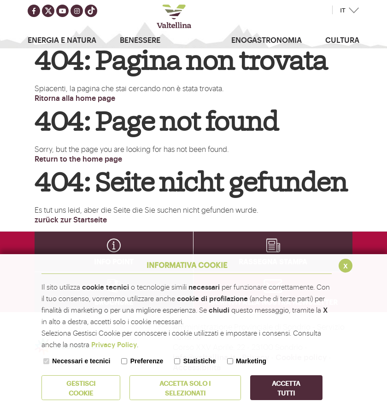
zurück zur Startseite (71, 219)
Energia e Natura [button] (62, 39)
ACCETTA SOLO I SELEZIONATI (185, 387)
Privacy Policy (114, 344)
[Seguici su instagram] (76, 11)
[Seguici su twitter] (48, 11)
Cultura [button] (342, 39)
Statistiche (199, 361)
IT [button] (343, 10)
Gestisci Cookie (80, 387)
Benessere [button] (140, 39)
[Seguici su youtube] (62, 11)
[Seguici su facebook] (34, 11)
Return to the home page (78, 158)
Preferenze (147, 361)
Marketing (251, 361)
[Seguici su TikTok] (91, 11)
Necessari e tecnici (81, 361)
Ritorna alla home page (75, 98)
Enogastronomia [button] (266, 39)
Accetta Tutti (286, 387)
